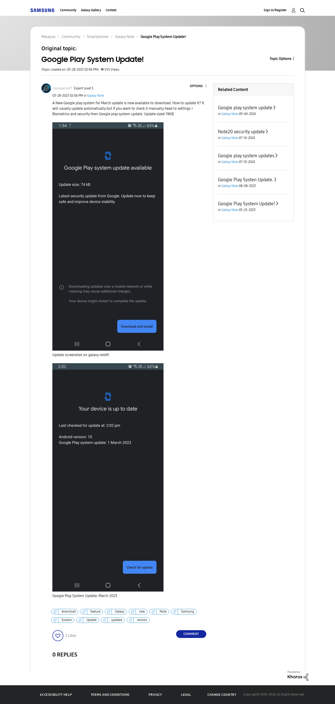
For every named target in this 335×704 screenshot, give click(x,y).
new (142, 611)
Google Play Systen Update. (245, 179)
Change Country (221, 695)
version (142, 620)
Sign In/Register (275, 10)
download (69, 611)
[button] (198, 86)
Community (68, 10)
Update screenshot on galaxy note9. (81, 355)
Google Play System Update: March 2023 (84, 596)
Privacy (155, 695)
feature (95, 611)
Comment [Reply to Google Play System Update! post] (191, 634)
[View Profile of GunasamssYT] (62, 88)
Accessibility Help (56, 695)
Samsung (187, 611)
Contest (111, 10)
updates (116, 620)
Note (163, 611)
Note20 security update (241, 131)
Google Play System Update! (246, 203)
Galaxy (119, 611)
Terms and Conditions (110, 695)
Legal (186, 695)
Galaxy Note (95, 96)
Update (91, 620)
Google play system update (245, 107)
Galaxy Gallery (91, 10)
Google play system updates (246, 155)
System (67, 620)
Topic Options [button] (280, 58)
